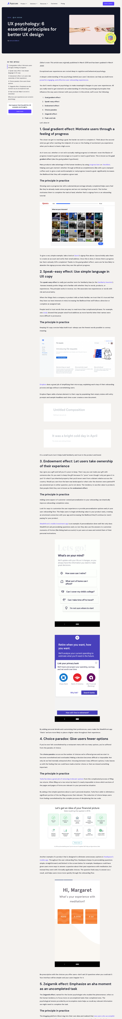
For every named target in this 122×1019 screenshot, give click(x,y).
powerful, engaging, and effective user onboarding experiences (64, 80)
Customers (54, 3)
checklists (106, 165)
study (45, 313)
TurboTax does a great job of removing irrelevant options (61, 779)
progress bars (94, 165)
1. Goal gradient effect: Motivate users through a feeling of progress (20, 67)
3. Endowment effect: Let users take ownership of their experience (19, 77)
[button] (23, 3)
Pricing (63, 3)
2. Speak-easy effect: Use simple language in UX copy (18, 72)
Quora (76, 256)
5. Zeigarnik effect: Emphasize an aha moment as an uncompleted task (19, 88)
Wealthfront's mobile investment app (54, 524)
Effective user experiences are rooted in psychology (20, 98)
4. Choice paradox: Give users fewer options (19, 82)
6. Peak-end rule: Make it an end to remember (18, 93)
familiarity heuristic (105, 282)
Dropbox (43, 384)
